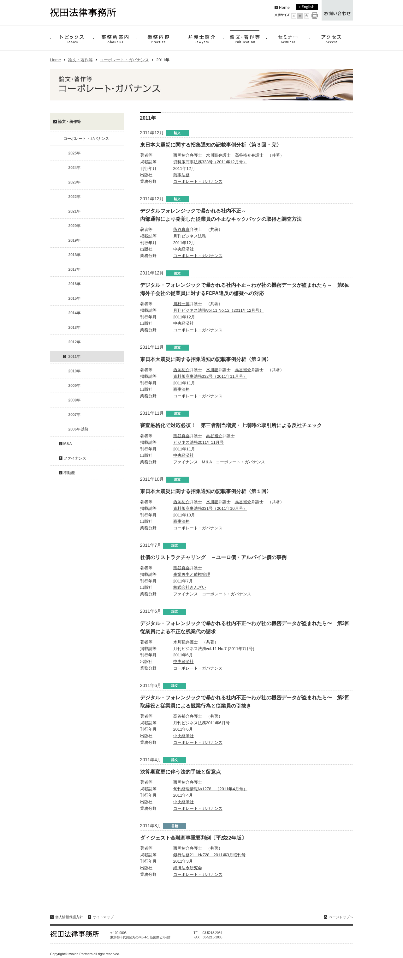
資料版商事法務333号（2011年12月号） (210, 162)
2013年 (74, 327)
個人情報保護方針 (69, 917)
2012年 (74, 342)
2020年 (74, 226)
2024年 (74, 168)
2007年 (74, 415)
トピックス (71, 38)
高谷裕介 (243, 155)
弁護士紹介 (201, 38)
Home (55, 59)
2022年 (74, 197)
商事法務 (181, 174)
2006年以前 (78, 429)
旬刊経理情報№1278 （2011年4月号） (210, 788)
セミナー (288, 38)
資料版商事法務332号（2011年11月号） (210, 376)
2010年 (74, 371)
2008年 (74, 400)
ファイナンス (185, 462)
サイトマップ (103, 917)
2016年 (74, 284)
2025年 (74, 153)
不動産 (69, 473)
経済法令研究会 (187, 867)
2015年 (74, 298)
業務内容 (158, 38)
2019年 (74, 240)
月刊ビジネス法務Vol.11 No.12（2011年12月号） (218, 310)
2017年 (74, 269)
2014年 (74, 313)
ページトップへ (341, 917)
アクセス (331, 38)
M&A (67, 444)
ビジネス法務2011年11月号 (198, 442)
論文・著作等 (245, 38)
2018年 (74, 255)
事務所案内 (115, 38)
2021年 (74, 211)
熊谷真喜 (181, 229)
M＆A (207, 462)
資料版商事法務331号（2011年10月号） (210, 508)
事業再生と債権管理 (191, 574)
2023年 (74, 182)
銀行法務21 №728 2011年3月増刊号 (209, 855)
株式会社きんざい (189, 587)
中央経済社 (183, 249)
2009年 (74, 385)
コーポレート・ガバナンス (124, 59)
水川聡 (212, 155)
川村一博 (181, 303)
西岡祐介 (181, 155)
